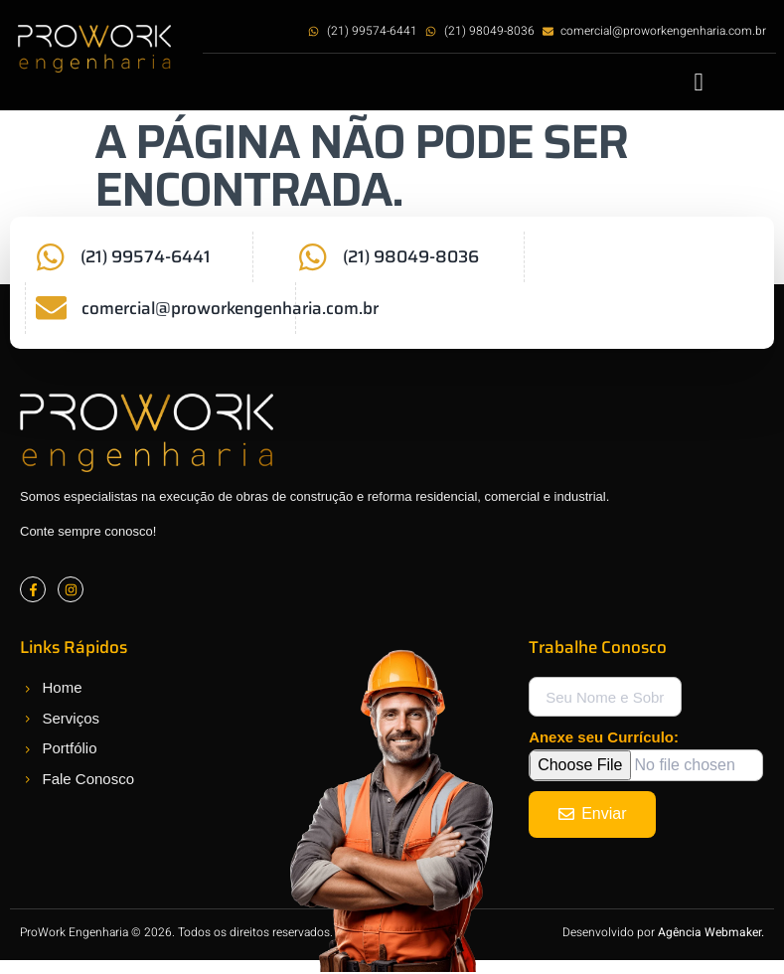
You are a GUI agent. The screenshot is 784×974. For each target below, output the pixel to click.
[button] (698, 82)
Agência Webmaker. (711, 934)
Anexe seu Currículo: (604, 738)
